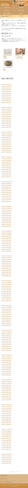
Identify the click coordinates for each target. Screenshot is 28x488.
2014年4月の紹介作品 (6, 369)
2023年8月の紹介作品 (6, 139)
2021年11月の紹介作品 (6, 183)
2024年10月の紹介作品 (6, 111)
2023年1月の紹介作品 (6, 152)
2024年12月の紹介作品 (6, 107)
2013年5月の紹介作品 (6, 392)
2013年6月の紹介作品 (6, 390)
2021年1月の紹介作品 (6, 201)
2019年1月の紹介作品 (6, 251)
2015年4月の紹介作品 (6, 344)
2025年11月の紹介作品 (6, 84)
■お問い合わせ (4, 475)
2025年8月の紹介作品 (6, 89)
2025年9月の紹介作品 (6, 88)
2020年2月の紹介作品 (6, 224)
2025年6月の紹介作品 (6, 93)
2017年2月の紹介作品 (6, 298)
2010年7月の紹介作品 (6, 463)
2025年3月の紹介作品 (6, 98)
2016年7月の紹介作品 (6, 314)
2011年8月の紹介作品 (6, 436)
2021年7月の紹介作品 (6, 190)
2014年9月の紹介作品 (6, 360)
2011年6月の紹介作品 (6, 440)
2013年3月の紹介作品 (6, 396)
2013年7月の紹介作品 (6, 388)
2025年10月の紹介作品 (6, 86)
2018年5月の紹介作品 (6, 268)
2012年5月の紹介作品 (6, 417)
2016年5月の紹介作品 (6, 318)
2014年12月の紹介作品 (6, 355)
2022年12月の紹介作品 (6, 156)
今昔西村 (5, 58)
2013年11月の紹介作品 (6, 381)
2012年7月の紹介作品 (6, 413)
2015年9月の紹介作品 (6, 335)
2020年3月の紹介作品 (6, 222)
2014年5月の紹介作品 (6, 367)
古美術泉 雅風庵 (19, 58)
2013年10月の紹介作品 (6, 383)
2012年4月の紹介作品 (6, 419)
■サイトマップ (4, 478)
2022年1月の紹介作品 (6, 176)
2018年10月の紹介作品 (6, 259)
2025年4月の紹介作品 (6, 97)
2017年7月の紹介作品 (6, 289)
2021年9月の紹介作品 (6, 187)
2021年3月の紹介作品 (6, 198)
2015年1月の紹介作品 (6, 350)
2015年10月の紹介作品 (6, 333)
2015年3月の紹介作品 (6, 346)
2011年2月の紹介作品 (6, 447)
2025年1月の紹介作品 (6, 102)
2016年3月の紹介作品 (6, 321)
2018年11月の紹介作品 (6, 257)
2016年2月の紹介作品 (6, 323)
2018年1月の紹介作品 (6, 275)
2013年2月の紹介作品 (6, 398)
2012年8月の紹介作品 (6, 411)
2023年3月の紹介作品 (6, 148)
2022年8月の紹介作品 (6, 164)
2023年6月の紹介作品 (6, 143)
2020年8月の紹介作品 (6, 213)
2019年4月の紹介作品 (6, 245)
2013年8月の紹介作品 (6, 387)
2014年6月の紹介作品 (6, 365)
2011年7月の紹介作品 (6, 438)
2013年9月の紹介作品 (6, 385)
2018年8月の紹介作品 (6, 263)
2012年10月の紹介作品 (6, 408)
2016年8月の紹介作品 (6, 312)
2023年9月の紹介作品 (6, 137)
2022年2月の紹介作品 (6, 175)
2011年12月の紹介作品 (6, 429)
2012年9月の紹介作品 (6, 410)
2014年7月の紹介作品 (6, 364)
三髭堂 (4, 70)
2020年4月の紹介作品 (6, 220)
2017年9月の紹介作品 (6, 286)
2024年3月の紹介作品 (6, 123)
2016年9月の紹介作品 (6, 311)
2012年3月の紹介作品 (6, 420)
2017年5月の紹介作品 (6, 293)
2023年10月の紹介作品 (6, 135)
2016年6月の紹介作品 (6, 316)
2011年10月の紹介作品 (6, 433)
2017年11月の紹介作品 (6, 282)
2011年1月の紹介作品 (6, 449)
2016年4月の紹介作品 (6, 320)
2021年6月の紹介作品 (6, 192)
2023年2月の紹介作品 (6, 150)
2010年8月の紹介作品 (6, 461)
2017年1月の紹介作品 (6, 300)
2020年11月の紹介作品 (6, 208)
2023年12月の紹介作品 (6, 132)
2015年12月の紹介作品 (6, 330)
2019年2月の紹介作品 (6, 249)
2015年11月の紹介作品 (6, 332)
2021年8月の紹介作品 (6, 188)
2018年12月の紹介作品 (6, 256)
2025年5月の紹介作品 (6, 95)
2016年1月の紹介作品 (6, 325)
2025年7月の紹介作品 (6, 91)
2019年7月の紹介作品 (6, 240)
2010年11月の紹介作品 (6, 455)
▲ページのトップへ (14, 471)
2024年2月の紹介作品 (6, 125)
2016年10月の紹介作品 (6, 309)
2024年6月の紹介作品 (6, 118)
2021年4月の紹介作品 (6, 196)
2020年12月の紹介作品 (6, 206)
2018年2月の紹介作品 (6, 274)
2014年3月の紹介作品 (6, 371)
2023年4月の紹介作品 (6, 146)
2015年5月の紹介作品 (6, 343)
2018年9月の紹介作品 (6, 261)
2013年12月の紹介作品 (6, 379)
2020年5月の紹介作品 (6, 219)
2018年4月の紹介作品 (6, 270)
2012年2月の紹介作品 (6, 422)
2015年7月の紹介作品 (6, 339)
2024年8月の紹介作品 (6, 114)
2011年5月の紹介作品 (6, 442)
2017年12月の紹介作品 (6, 280)
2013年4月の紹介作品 (6, 394)
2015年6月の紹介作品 (6, 341)
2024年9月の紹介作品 (6, 112)
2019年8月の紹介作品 (6, 238)
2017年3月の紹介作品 (6, 297)
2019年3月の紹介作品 (6, 247)
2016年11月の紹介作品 (6, 307)
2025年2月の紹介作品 (6, 100)
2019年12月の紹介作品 (6, 231)
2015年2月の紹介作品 (6, 348)
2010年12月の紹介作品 (6, 454)
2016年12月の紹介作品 (6, 305)
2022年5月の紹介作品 (6, 169)
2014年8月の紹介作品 (6, 362)
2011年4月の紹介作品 (6, 443)
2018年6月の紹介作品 (6, 266)
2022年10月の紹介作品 (6, 160)
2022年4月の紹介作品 (6, 171)
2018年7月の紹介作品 (6, 265)
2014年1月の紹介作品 (6, 375)
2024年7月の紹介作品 (6, 116)
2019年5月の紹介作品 (6, 243)
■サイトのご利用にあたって (7, 481)
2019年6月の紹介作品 (6, 242)
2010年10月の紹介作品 (6, 457)
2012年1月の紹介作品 (6, 424)
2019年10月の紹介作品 (6, 234)
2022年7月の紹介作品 (6, 166)
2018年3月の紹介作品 (6, 272)
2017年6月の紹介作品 (6, 291)
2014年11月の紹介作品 (6, 356)
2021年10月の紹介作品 (6, 185)
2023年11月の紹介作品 (6, 133)
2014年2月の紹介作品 (6, 373)
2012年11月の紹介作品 (6, 406)
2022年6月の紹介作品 (6, 167)
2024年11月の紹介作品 (6, 109)
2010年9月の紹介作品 (6, 459)
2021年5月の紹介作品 (6, 194)
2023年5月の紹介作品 (6, 144)
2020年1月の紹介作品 (6, 226)
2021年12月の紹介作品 (6, 181)
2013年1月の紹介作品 (6, 399)
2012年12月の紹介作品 (6, 404)
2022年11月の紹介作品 (6, 158)
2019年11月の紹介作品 (6, 233)
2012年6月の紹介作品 (6, 415)
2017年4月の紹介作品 (6, 295)
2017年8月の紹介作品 (6, 288)
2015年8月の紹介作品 (6, 337)
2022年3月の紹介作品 (6, 173)
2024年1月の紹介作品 (6, 127)
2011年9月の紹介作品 (6, 434)
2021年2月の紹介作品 (6, 199)
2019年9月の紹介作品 (6, 236)
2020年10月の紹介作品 (6, 210)
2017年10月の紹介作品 (6, 284)
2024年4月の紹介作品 (6, 121)
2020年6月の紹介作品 (6, 217)
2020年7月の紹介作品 (6, 215)
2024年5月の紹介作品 (6, 120)
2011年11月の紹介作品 (6, 431)
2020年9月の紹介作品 (6, 211)
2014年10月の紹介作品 (6, 358)
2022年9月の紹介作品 (6, 162)
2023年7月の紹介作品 (6, 141)
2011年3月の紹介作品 (6, 445)
